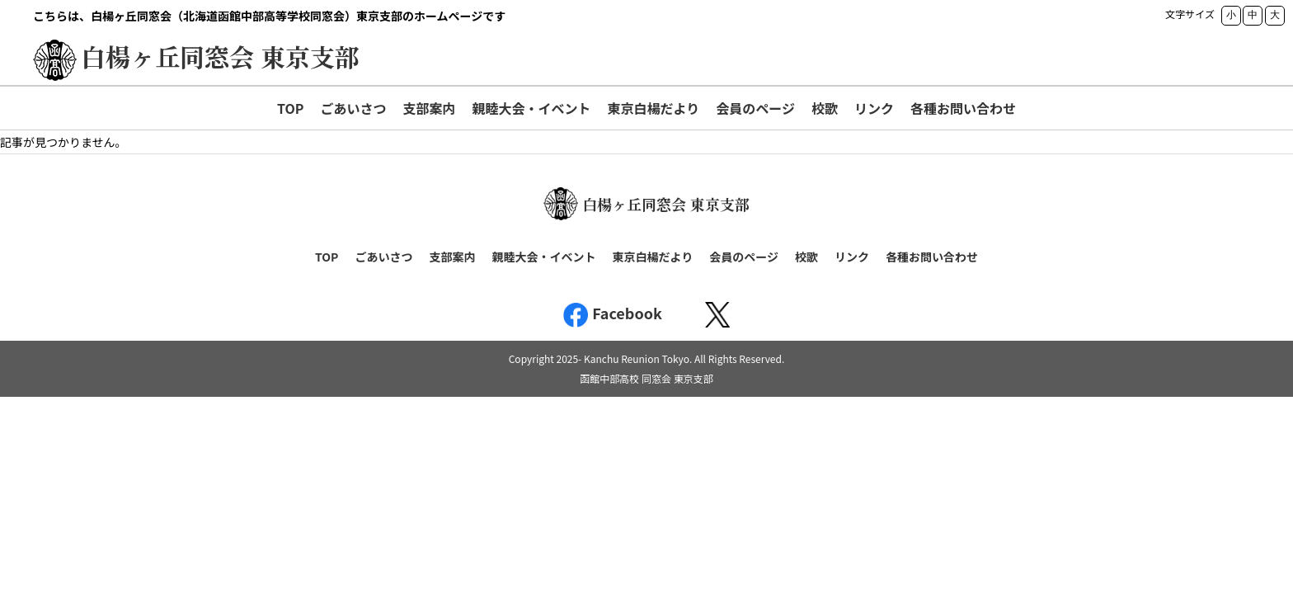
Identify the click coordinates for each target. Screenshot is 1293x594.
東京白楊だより (654, 108)
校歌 (824, 108)
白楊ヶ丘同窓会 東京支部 (220, 56)
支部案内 (428, 108)
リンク (874, 108)
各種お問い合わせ (963, 108)
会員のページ (755, 108)
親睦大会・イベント (532, 108)
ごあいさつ (353, 108)
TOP (290, 108)
